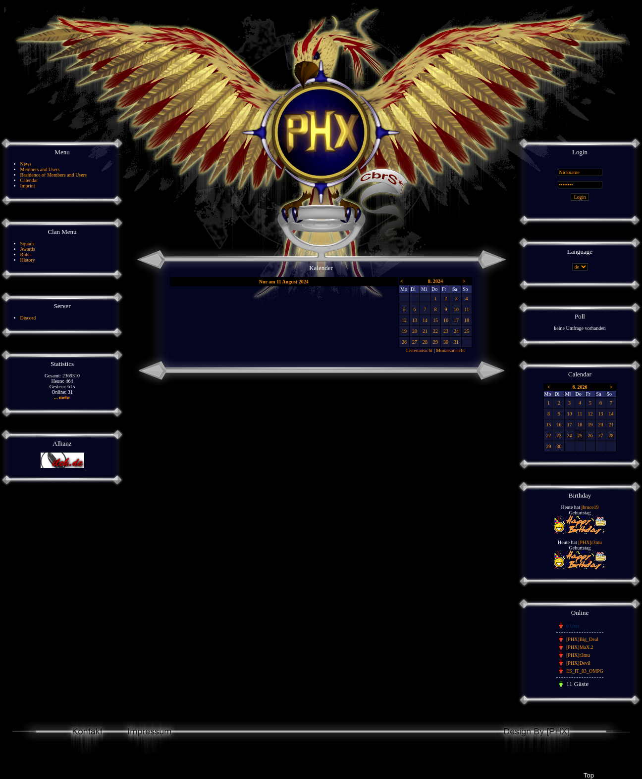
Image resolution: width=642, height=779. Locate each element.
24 (456, 331)
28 (425, 342)
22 (435, 331)
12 (404, 320)
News (26, 164)
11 (466, 309)
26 (404, 342)
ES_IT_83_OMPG (584, 671)
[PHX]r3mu (590, 542)
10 (456, 309)
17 (456, 320)
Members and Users (40, 169)
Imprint (27, 185)
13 (414, 320)
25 (466, 331)
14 (425, 320)
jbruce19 (590, 507)
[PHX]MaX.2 (579, 647)
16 (445, 320)
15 (435, 320)
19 (404, 331)
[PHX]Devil (578, 663)
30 (445, 342)
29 (435, 342)
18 (466, 320)
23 (445, 331)
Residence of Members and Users (53, 175)
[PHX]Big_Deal (582, 639)
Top (588, 775)
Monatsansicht (450, 350)
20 (414, 331)
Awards (27, 249)
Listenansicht (419, 350)
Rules (26, 254)
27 (414, 342)
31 (456, 342)
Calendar (29, 180)
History (27, 260)
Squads (27, 243)
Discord (28, 318)
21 (425, 331)
